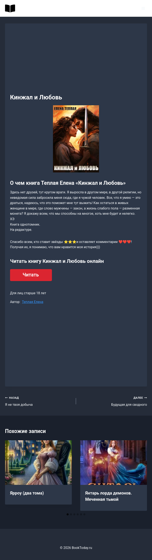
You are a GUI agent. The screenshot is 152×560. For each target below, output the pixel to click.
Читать (31, 275)
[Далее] (139, 475)
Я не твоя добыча (39, 401)
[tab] (68, 514)
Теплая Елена (32, 302)
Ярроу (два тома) (27, 493)
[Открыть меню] (143, 8)
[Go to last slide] (12, 475)
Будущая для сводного (113, 401)
